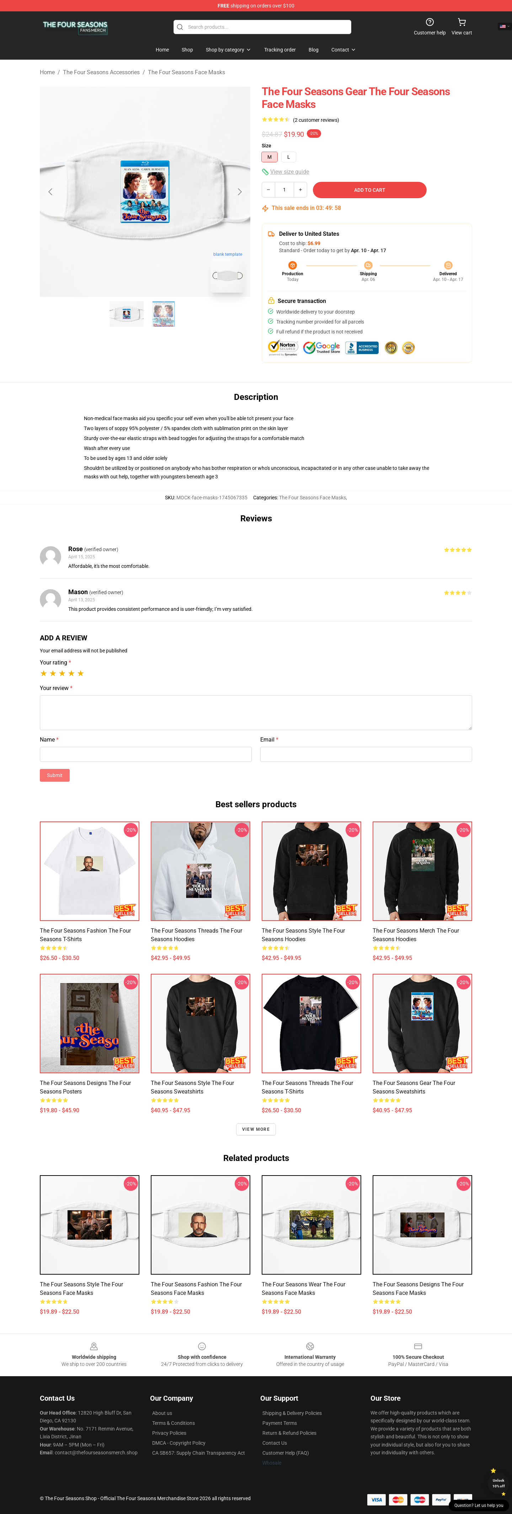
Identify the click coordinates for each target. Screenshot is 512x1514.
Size (266, 145)
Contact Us (274, 1443)
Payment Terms (279, 1423)
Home (47, 72)
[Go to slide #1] (127, 314)
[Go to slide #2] (163, 314)
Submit (55, 775)
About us (162, 1413)
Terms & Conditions (173, 1423)
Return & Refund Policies (289, 1433)
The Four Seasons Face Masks (186, 72)
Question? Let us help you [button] (478, 1505)
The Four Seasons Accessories (101, 72)
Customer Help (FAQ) (285, 1453)
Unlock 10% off (498, 1483)
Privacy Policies (169, 1433)
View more (256, 1129)
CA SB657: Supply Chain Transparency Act (198, 1453)
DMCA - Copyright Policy (179, 1443)
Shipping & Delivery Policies (292, 1413)
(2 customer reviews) (316, 120)
